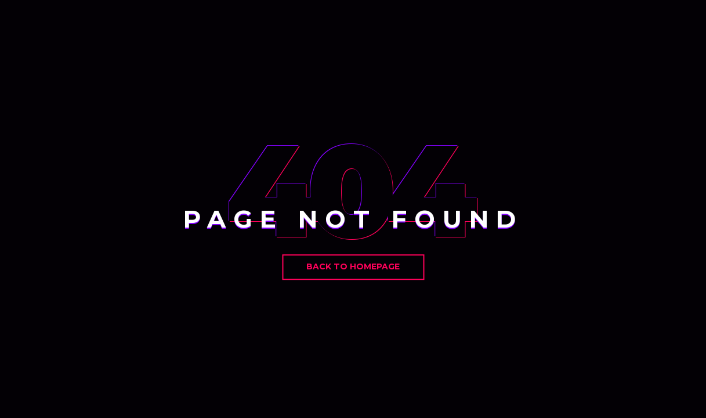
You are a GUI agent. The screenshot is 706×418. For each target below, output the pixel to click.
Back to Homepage (353, 266)
